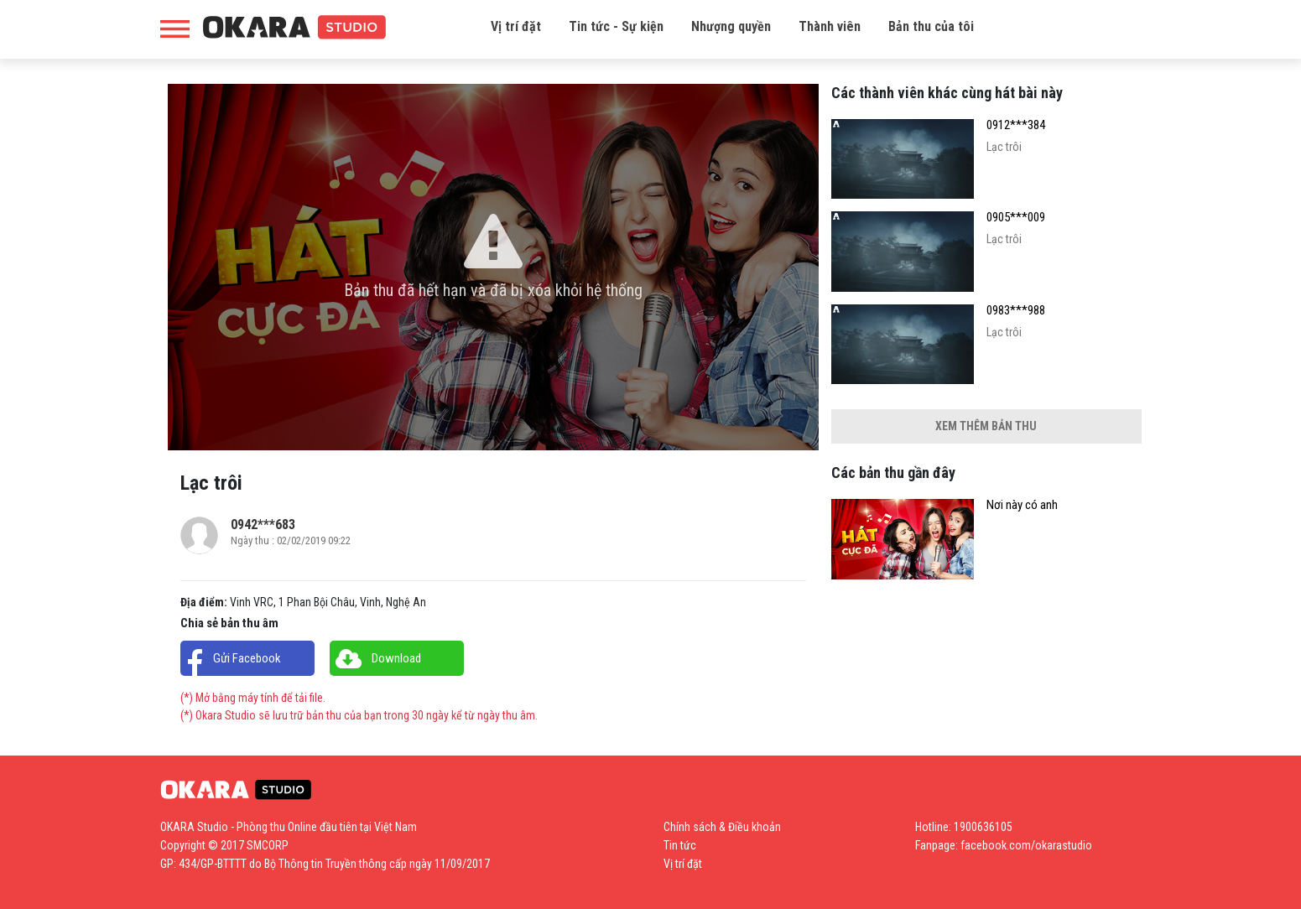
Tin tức (680, 845)
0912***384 (1015, 125)
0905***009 (1015, 217)
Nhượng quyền (731, 26)
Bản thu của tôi (931, 26)
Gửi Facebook (247, 658)
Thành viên (830, 26)
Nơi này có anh (1022, 505)
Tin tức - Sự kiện (616, 26)
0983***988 (1015, 310)
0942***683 (263, 524)
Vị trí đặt (516, 26)
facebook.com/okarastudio (1026, 845)
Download (396, 658)
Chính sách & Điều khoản (722, 827)
